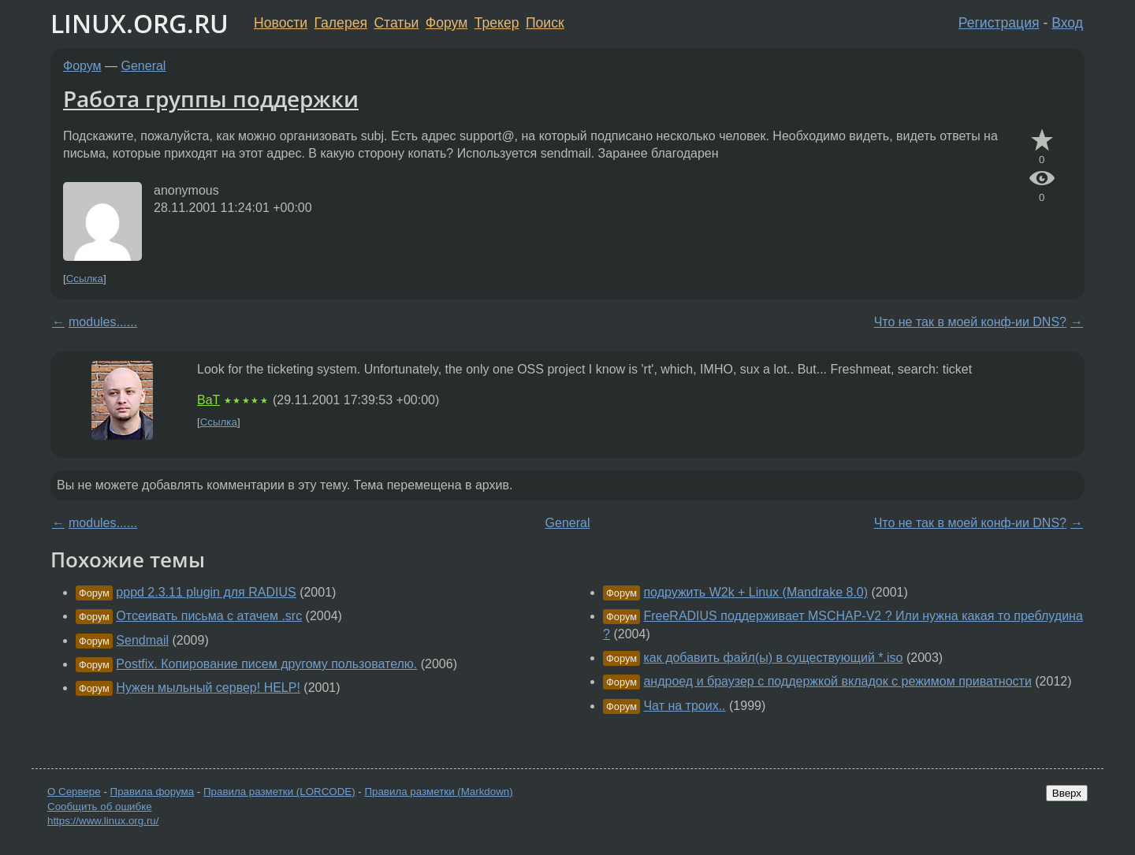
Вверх (1066, 793)
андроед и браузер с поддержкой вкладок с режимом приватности (837, 681)
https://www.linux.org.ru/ (102, 821)
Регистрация (999, 23)
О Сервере (74, 791)
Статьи (396, 23)
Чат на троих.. (684, 705)
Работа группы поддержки (211, 98)
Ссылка (84, 278)
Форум (446, 23)
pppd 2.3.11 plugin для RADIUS (206, 592)
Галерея (340, 23)
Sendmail (142, 640)
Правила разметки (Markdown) (438, 791)
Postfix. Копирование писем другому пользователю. (266, 664)
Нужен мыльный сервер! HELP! (208, 687)
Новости (280, 23)
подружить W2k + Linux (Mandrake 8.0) (755, 592)
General (143, 65)
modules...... (103, 322)
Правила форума (152, 791)
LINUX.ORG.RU (139, 23)
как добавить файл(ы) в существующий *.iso (772, 657)
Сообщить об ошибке (99, 806)
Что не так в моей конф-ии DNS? (970, 322)
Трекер (496, 23)
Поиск (545, 23)
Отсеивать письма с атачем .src (209, 616)
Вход (1067, 23)
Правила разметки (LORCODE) (279, 791)
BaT (208, 400)
